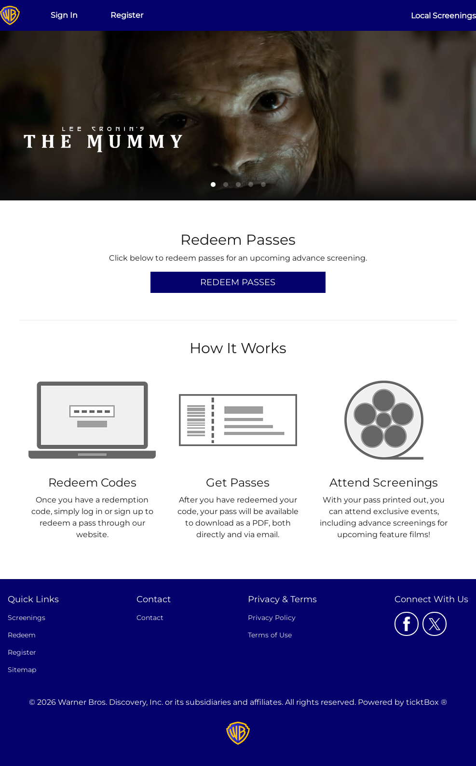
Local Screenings (443, 15)
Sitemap (22, 669)
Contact (149, 617)
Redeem (22, 635)
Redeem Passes (237, 282)
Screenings (26, 617)
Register (126, 15)
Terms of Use (270, 635)
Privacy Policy (272, 617)
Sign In (64, 15)
